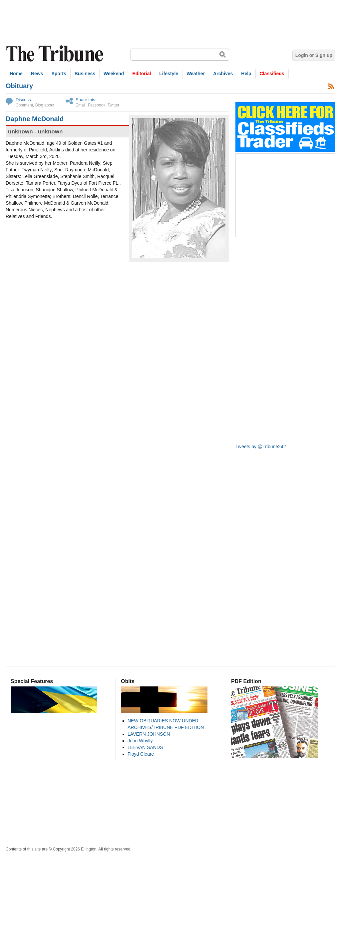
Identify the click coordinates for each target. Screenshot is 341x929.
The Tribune (56, 53)
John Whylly (140, 740)
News (37, 73)
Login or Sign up (313, 55)
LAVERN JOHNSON (149, 734)
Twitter (113, 105)
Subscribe (331, 86)
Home (16, 73)
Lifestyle (168, 73)
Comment (24, 105)
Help (246, 73)
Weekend (114, 73)
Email (81, 105)
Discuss (23, 99)
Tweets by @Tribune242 (260, 446)
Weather (195, 73)
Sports (58, 73)
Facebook (97, 105)
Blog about (44, 105)
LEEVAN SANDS (145, 747)
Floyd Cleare (141, 754)
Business (85, 73)
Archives (223, 73)
